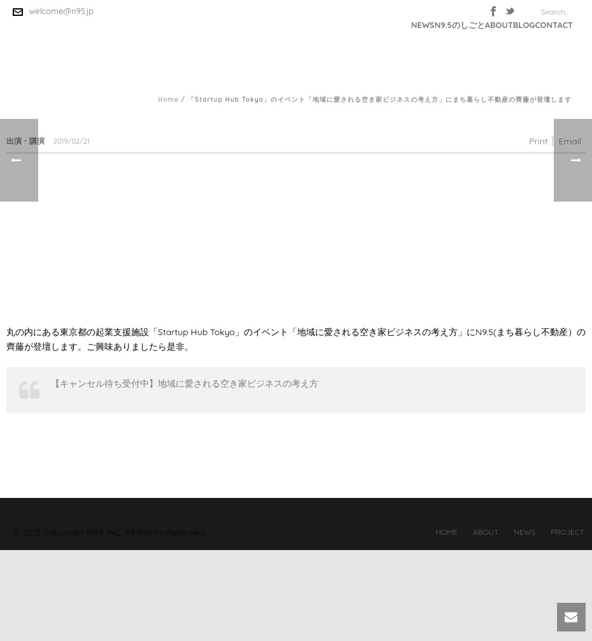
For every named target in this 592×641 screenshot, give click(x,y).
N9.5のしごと (460, 24)
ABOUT (499, 24)
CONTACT (554, 24)
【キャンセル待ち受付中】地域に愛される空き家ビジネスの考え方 (184, 383)
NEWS (423, 24)
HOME (446, 532)
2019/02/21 (71, 141)
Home (168, 99)
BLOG (524, 24)
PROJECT (567, 532)
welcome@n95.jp (61, 11)
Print (538, 141)
